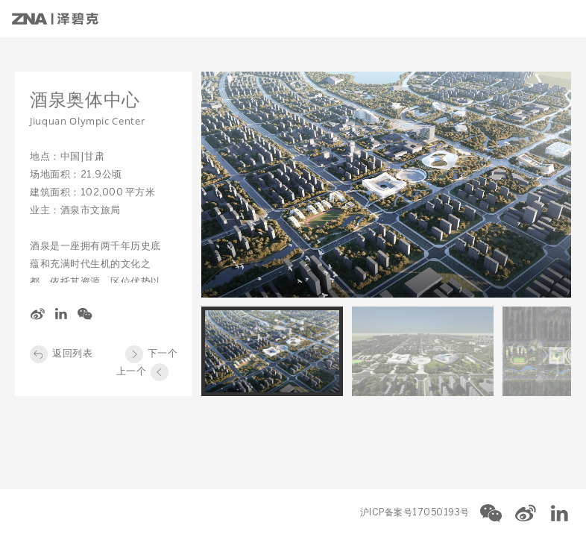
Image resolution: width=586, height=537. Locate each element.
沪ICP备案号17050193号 (415, 513)
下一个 (163, 354)
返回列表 (72, 354)
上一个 (131, 372)
